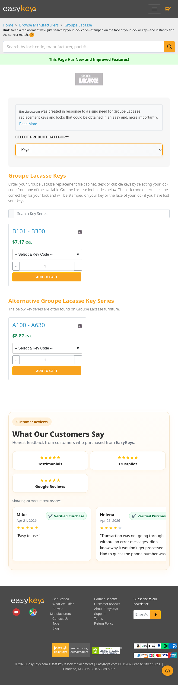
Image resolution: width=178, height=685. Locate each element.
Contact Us (60, 617)
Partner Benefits (105, 598)
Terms (98, 617)
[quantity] (46, 264)
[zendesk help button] (167, 670)
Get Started (60, 598)
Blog (55, 627)
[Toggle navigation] (154, 9)
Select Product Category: (42, 136)
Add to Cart (46, 275)
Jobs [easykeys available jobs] (55, 622)
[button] (51, 533)
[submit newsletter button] (155, 613)
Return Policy (103, 622)
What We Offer (63, 602)
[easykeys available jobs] (71, 648)
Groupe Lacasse (78, 25)
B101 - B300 (28, 229)
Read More (28, 123)
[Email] (142, 613)
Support (99, 612)
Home (8, 25)
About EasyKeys (106, 607)
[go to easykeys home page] (27, 599)
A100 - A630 (28, 323)
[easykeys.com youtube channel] (17, 610)
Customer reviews (107, 602)
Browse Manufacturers (39, 25)
